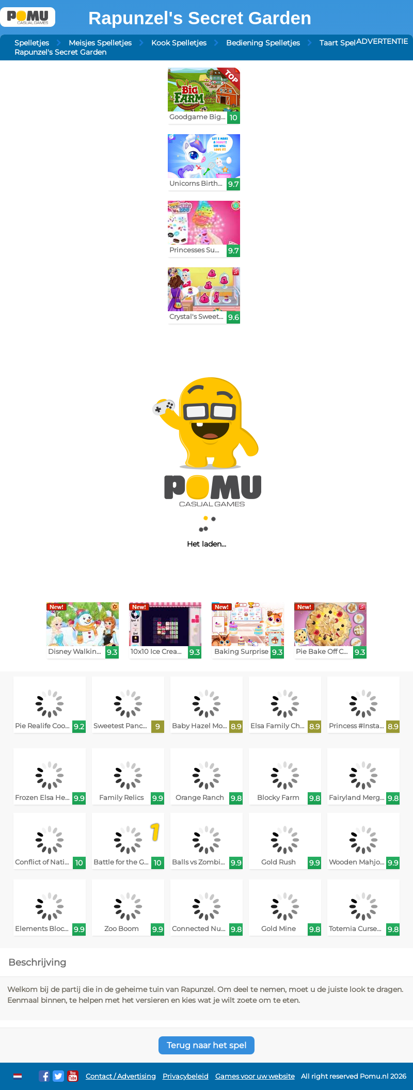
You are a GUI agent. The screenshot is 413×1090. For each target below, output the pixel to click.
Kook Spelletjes (178, 42)
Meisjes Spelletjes (100, 42)
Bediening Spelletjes (263, 42)
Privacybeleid (186, 1076)
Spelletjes (31, 42)
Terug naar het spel (206, 1045)
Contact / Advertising (121, 1076)
